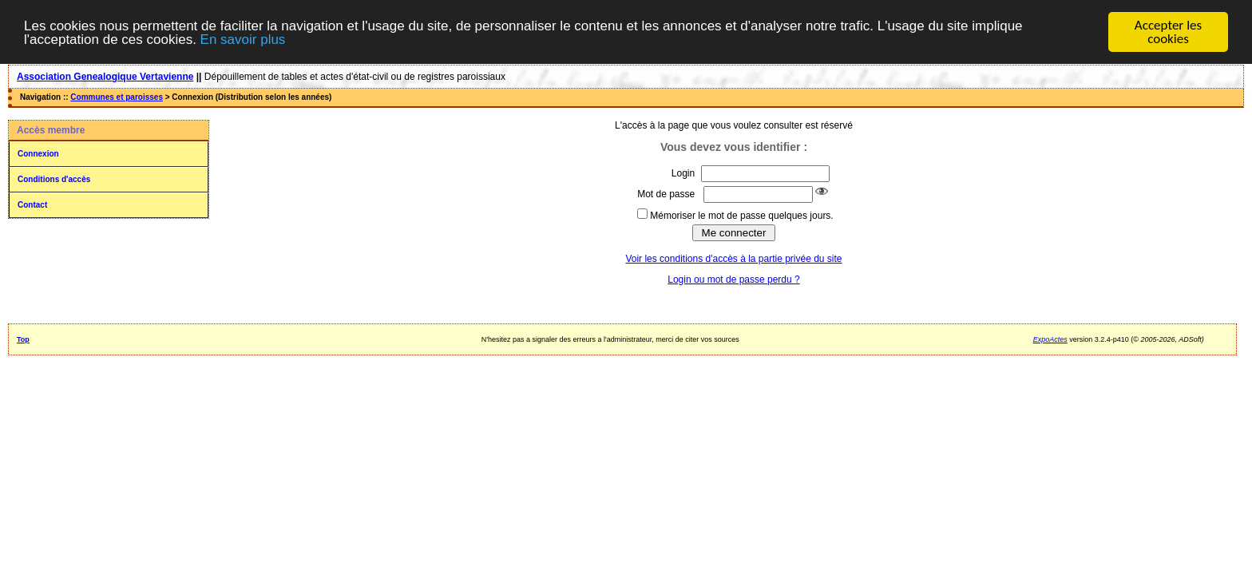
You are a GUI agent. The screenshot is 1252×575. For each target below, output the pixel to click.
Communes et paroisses (116, 97)
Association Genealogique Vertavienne (105, 76)
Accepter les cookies (1168, 32)
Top (23, 339)
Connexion (38, 153)
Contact (32, 204)
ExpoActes (1050, 339)
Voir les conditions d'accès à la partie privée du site (733, 258)
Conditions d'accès (54, 179)
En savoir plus (243, 39)
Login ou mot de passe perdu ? (733, 279)
